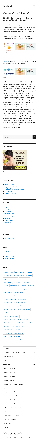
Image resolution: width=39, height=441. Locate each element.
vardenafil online (9, 330)
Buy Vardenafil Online (12, 187)
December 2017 (9, 213)
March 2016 (8, 223)
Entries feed (8, 254)
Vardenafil (8, 6)
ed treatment (14, 285)
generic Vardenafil (10, 296)
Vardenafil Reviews (10, 400)
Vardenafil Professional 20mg (13, 384)
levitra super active (24, 309)
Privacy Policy (7, 423)
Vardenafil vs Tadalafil (12, 416)
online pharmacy (23, 313)
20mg (6, 272)
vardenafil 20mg (9, 326)
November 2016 (10, 218)
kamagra (6, 299)
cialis (28, 282)
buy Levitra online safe (24, 275)
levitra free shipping (20, 302)
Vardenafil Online (9, 380)
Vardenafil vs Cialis (11, 404)
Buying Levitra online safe (23, 272)
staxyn (13, 323)
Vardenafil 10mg (9, 368)
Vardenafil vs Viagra (11, 412)
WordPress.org (9, 258)
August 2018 (9, 207)
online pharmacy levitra (11, 316)
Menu (33, 6)
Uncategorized (9, 238)
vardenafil (28, 323)
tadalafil (20, 323)
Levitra (13, 299)
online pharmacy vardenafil (12, 319)
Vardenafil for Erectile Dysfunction (14, 352)
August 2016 (9, 220)
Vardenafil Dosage (10, 193)
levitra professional (10, 309)
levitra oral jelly (8, 306)
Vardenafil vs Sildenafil (13, 408)
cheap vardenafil (19, 282)
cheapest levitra (24, 279)
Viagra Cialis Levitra (11, 419)
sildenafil (6, 323)
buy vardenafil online (10, 279)
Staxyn (6, 388)
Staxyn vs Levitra (10, 191)
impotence (21, 296)
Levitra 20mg (21, 299)
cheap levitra (8, 282)
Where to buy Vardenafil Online (14, 340)
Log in (7, 251)
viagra (18, 330)
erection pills (23, 289)
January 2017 (9, 216)
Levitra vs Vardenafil (10, 313)
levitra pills (18, 306)
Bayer (11, 272)
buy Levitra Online (10, 275)
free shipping (8, 292)
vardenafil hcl (20, 326)
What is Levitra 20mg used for (13, 333)
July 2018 (7, 209)
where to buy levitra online (12, 336)
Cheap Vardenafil (9, 392)
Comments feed (10, 256)
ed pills (6, 285)
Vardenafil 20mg (9, 372)
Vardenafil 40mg (9, 376)
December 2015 (10, 225)
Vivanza (5, 427)
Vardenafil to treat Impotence (14, 189)
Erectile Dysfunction (27, 285)
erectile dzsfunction (10, 289)
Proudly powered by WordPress (27, 438)
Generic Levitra (10, 184)
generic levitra (18, 292)
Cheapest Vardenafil (10, 396)
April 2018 (8, 211)
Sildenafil (6, 61)
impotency (30, 296)
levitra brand (8, 302)
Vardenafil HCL (8, 364)
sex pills (25, 319)
